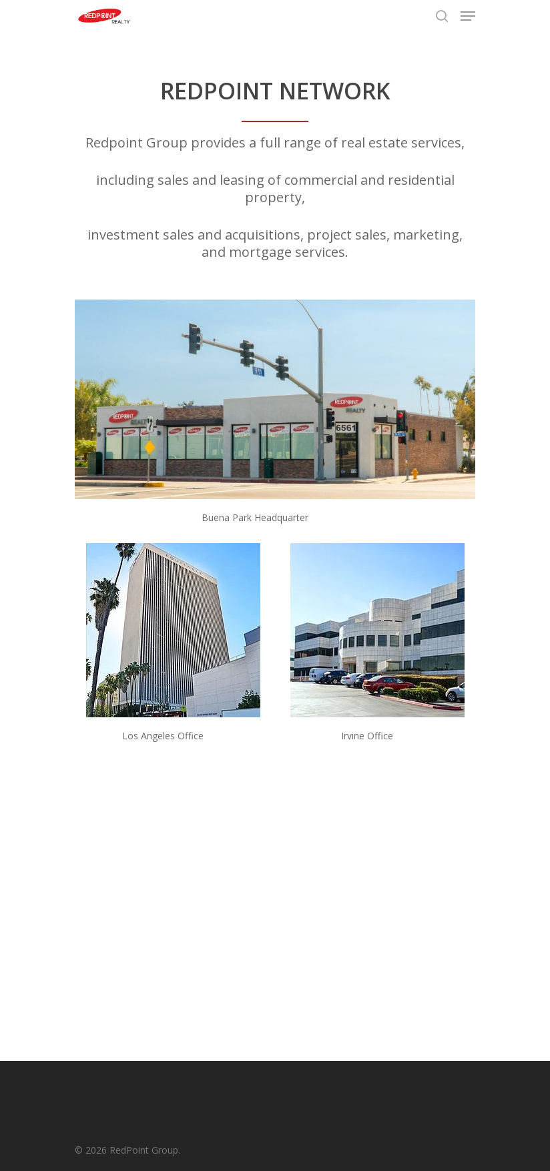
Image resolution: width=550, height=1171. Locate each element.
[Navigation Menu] (468, 16)
